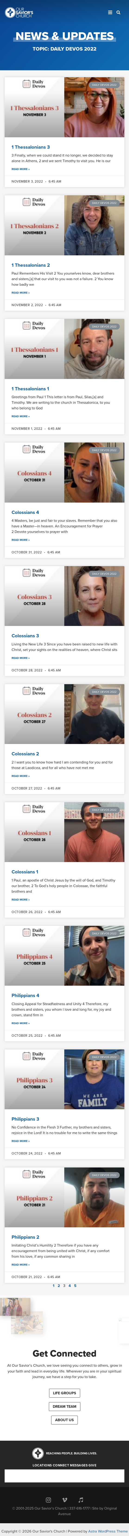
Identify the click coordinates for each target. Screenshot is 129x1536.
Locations (42, 1465)
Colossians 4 (25, 512)
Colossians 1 (25, 872)
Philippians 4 (25, 995)
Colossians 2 (25, 754)
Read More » (21, 169)
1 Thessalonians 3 (31, 147)
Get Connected (65, 1353)
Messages (79, 1465)
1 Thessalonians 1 (30, 389)
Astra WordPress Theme (108, 1531)
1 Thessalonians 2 (31, 265)
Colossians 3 (25, 636)
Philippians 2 (25, 1237)
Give (92, 1465)
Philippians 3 (25, 1119)
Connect (61, 1465)
